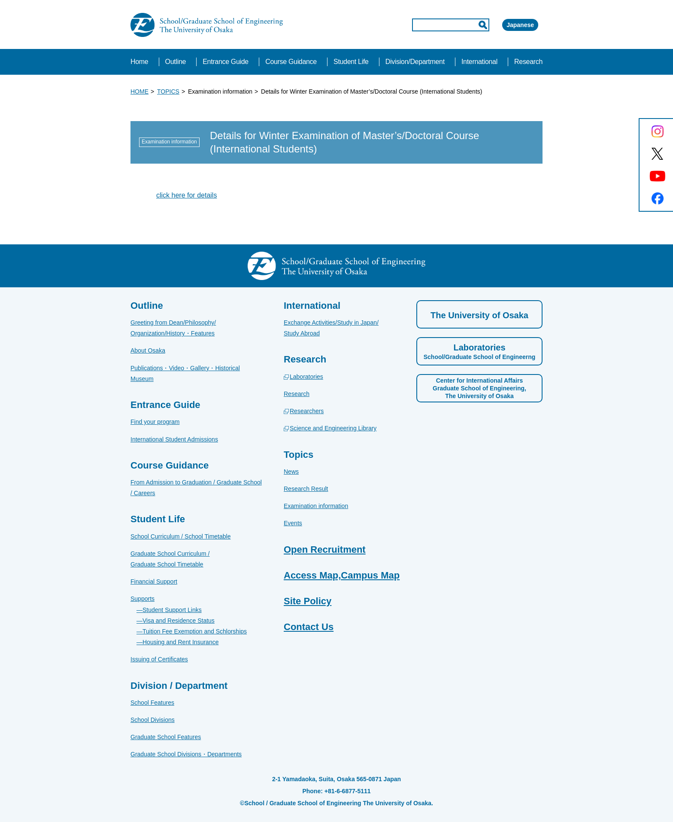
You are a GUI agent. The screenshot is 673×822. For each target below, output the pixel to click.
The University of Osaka (479, 315)
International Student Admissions (174, 439)
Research (296, 393)
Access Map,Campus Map (342, 575)
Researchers (307, 411)
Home (139, 61)
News (291, 471)
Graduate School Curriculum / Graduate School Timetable (169, 559)
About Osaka (147, 350)
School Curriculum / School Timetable (180, 536)
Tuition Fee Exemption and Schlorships (194, 631)
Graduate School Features (165, 737)
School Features (152, 702)
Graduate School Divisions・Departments (186, 754)
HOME (139, 91)
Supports (142, 598)
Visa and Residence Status (178, 620)
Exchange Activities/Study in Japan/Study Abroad (331, 328)
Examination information (316, 505)
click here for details (186, 195)
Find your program (154, 421)
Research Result (306, 488)
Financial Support (153, 581)
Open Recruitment (325, 549)
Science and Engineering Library (333, 428)
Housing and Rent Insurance (180, 642)
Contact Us (308, 626)
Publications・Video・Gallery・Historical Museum (185, 373)
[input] (414, 24)
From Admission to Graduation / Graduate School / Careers (196, 487)
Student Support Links (172, 609)
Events (293, 523)
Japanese (507, 24)
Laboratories (306, 376)
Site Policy (307, 601)
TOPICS (168, 91)
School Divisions (152, 719)
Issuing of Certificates (159, 659)
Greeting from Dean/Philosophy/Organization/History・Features (173, 328)
